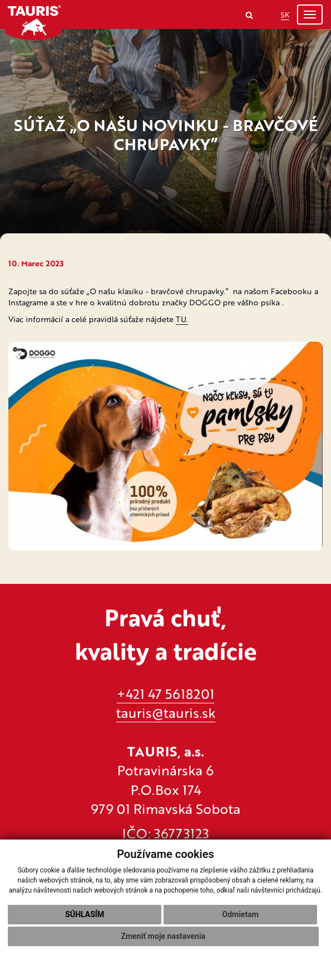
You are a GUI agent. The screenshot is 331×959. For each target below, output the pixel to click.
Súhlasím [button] (84, 914)
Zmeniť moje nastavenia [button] (163, 936)
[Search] (249, 14)
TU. (182, 319)
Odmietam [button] (240, 914)
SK (285, 14)
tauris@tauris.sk (165, 712)
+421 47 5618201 (165, 693)
